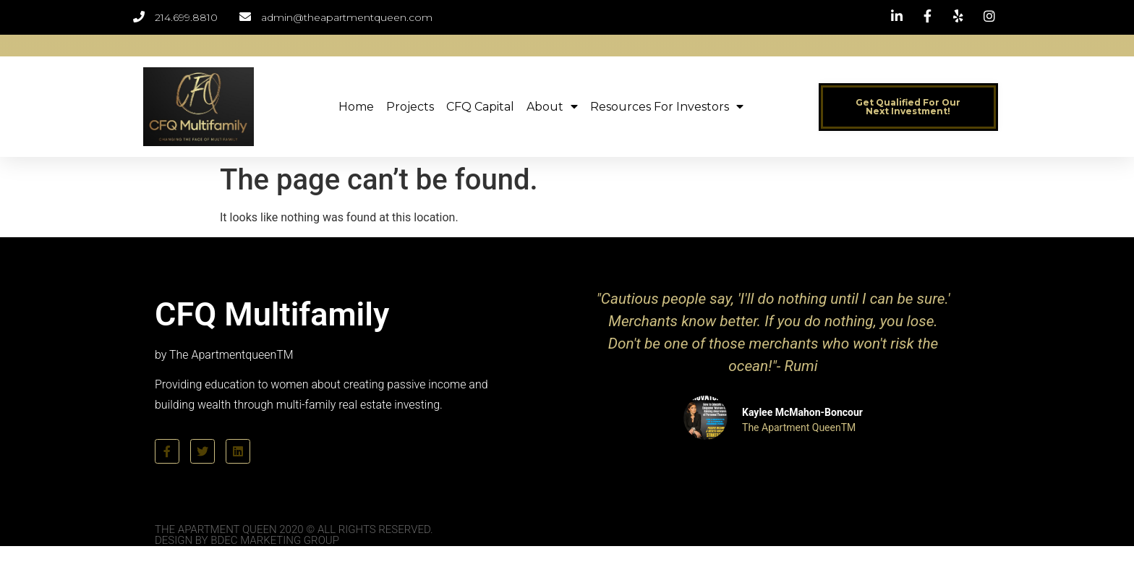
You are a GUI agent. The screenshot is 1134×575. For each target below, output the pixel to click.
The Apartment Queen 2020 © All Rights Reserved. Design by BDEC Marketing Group (294, 535)
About (552, 106)
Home (356, 107)
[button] (908, 107)
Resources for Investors (666, 106)
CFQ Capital (480, 107)
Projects (410, 107)
